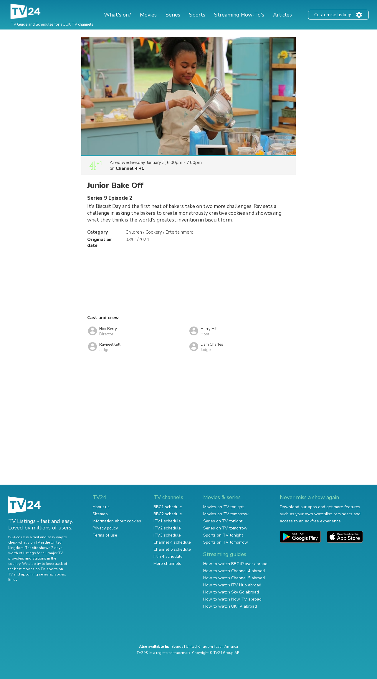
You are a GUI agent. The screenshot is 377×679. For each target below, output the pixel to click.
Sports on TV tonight (223, 535)
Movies (148, 14)
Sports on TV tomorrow (225, 542)
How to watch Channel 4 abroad (234, 571)
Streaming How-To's (239, 14)
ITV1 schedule (167, 521)
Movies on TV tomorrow (226, 514)
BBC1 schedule (167, 507)
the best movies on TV (26, 569)
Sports (197, 14)
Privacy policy (105, 528)
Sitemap (100, 514)
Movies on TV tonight (223, 507)
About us (101, 507)
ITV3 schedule (167, 535)
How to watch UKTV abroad (230, 606)
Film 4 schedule (168, 556)
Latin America (227, 646)
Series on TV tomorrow (225, 528)
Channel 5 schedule (172, 549)
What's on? (117, 14)
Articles (282, 14)
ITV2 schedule (167, 528)
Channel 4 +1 (130, 168)
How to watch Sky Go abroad (231, 592)
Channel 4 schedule (172, 542)
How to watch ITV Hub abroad (232, 585)
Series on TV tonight (222, 521)
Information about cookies (116, 521)
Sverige (177, 646)
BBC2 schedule (167, 514)
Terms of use (104, 535)
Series (173, 14)
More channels (167, 563)
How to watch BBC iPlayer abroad (235, 564)
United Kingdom (199, 646)
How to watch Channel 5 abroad (234, 578)
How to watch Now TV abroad (232, 599)
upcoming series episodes (43, 574)
